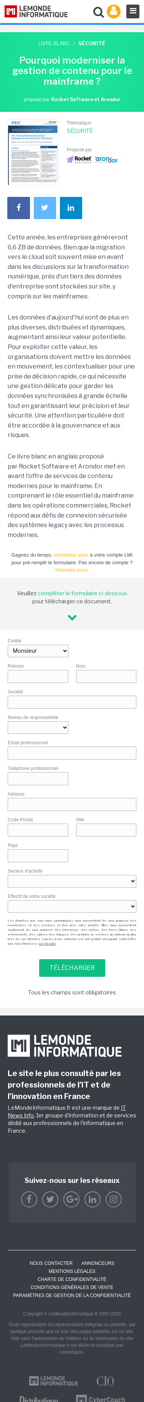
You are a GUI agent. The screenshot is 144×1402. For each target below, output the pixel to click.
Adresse (16, 794)
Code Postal (20, 819)
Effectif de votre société (32, 896)
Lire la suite (47, 943)
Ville (80, 819)
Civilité (14, 641)
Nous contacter (51, 1263)
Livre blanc (54, 43)
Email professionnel (28, 742)
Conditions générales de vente (72, 1287)
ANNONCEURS (97, 1263)
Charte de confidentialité (72, 1279)
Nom (81, 666)
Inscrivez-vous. (72, 570)
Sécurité (80, 131)
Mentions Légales (72, 1271)
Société (15, 691)
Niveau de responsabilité (33, 717)
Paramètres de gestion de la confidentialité (72, 1295)
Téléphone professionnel (33, 768)
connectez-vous (70, 555)
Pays (13, 845)
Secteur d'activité (25, 871)
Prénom (16, 666)
